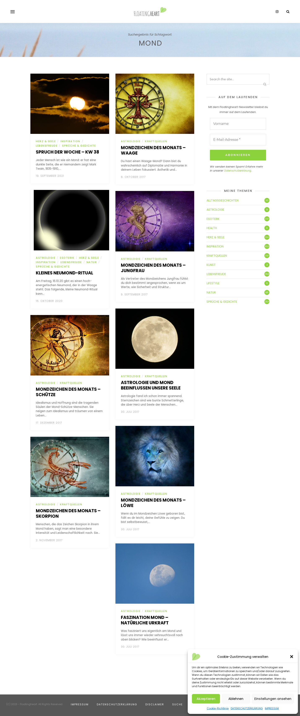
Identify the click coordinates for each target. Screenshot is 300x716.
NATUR (92, 262)
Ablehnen (235, 699)
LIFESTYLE (213, 283)
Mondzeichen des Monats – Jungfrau (153, 268)
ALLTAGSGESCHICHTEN (222, 200)
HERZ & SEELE (46, 141)
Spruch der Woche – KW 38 (67, 152)
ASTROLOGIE (45, 258)
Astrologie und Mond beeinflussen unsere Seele (151, 385)
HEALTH (212, 228)
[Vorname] (238, 124)
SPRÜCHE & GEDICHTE (79, 145)
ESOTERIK (67, 258)
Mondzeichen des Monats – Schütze (68, 392)
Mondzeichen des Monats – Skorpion (68, 513)
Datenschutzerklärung (237, 170)
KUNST (211, 265)
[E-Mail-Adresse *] (238, 140)
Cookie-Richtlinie (218, 708)
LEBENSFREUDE (46, 145)
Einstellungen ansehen (272, 699)
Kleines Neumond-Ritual (64, 273)
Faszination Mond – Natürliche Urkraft (145, 620)
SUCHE (177, 704)
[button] (292, 657)
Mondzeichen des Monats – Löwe (153, 503)
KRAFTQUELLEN (71, 383)
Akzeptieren (206, 699)
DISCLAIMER (154, 704)
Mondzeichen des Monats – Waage (153, 150)
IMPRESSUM (272, 708)
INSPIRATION (70, 141)
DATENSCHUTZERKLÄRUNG (247, 708)
